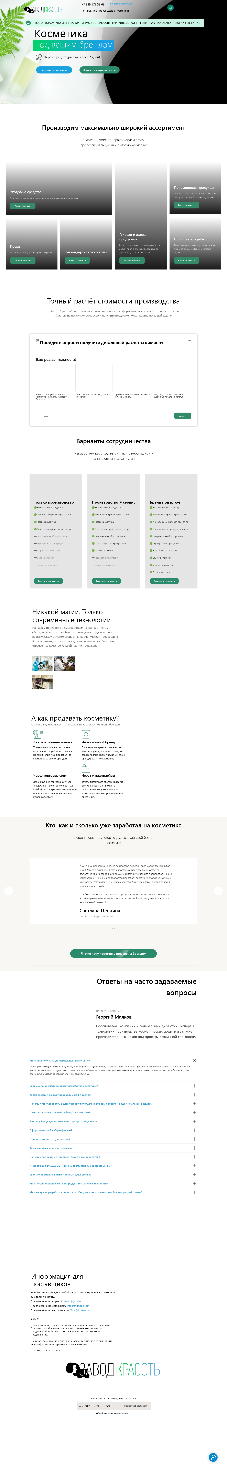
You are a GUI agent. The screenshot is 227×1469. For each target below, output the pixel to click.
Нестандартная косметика (86, 252)
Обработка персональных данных (113, 1413)
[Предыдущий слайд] (8, 891)
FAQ (198, 22)
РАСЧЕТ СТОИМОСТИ (97, 22)
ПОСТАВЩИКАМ (44, 22)
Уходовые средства (26, 191)
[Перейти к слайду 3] (114, 928)
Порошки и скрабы (189, 239)
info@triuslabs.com (78, 1305)
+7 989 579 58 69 (92, 4)
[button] (113, 953)
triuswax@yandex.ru (72, 1301)
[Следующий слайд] (218, 891)
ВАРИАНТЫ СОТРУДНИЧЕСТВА (129, 22)
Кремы (15, 246)
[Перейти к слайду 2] (112, 928)
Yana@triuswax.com (81, 1310)
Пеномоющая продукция (195, 187)
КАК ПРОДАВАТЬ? (160, 22)
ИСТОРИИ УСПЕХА (183, 22)
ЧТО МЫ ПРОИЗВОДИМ (70, 22)
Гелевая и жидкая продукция (134, 236)
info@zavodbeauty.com (121, 3)
